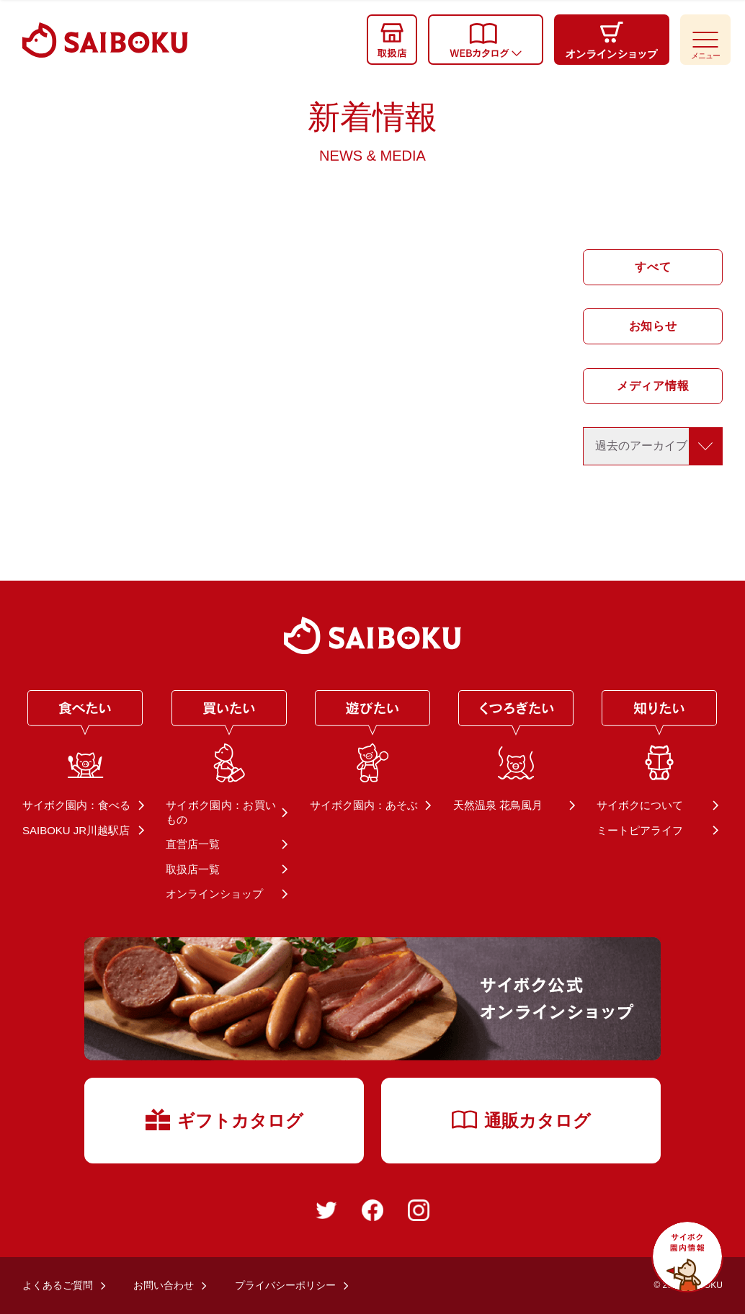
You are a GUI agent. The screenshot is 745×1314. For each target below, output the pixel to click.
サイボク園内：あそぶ (364, 805)
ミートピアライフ (640, 830)
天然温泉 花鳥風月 (498, 805)
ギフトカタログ (224, 1119)
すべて (653, 267)
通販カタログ (521, 1119)
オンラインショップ (214, 894)
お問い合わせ (163, 1285)
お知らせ (652, 326)
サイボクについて (640, 805)
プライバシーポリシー (285, 1285)
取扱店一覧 (193, 869)
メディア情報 (652, 386)
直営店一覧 (193, 844)
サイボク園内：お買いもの (221, 812)
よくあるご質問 (57, 1285)
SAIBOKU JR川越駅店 (76, 830)
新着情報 (372, 131)
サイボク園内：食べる (76, 805)
